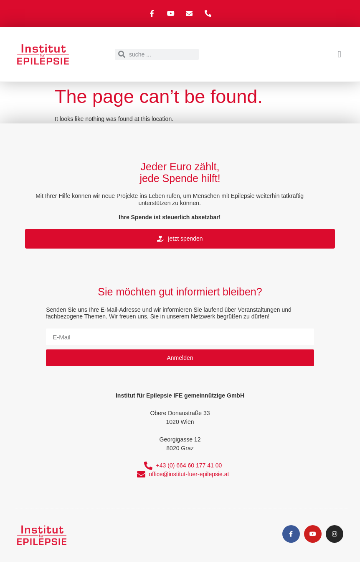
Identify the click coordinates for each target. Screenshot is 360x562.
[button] (339, 54)
